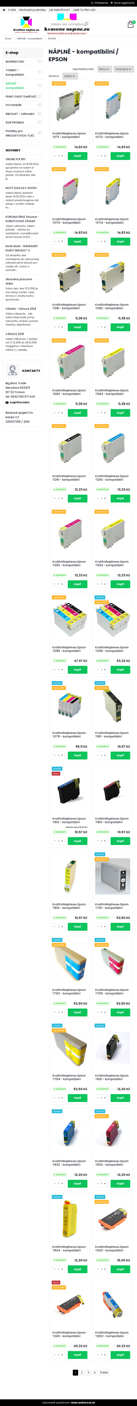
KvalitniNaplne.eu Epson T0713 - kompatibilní (69, 221)
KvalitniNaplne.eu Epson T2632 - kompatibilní (112, 1334)
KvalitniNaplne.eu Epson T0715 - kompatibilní (69, 734)
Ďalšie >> (104, 1373)
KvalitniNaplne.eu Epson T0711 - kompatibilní (69, 135)
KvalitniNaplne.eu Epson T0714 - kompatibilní (112, 221)
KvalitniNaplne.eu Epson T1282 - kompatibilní (112, 306)
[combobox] (104, 69)
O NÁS (12, 10)
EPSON (52, 38)
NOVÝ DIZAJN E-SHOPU (21, 188)
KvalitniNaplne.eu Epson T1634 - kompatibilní (69, 1248)
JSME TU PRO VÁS (84, 10)
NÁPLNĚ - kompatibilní (29, 38)
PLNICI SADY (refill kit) (21, 96)
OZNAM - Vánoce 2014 (21, 309)
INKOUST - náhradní (20, 114)
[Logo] (27, 24)
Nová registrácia (124, 3)
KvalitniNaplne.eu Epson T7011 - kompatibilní (112, 906)
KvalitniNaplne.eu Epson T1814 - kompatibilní (69, 906)
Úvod (8, 38)
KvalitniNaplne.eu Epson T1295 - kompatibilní (112, 649)
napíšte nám (19, 402)
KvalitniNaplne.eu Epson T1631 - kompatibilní (112, 1077)
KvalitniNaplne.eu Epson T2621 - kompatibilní (112, 1248)
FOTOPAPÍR (13, 105)
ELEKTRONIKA (15, 122)
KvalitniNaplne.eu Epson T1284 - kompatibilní (112, 392)
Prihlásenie (101, 3)
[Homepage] (4, 10)
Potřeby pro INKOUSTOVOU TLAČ (20, 133)
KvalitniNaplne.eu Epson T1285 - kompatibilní (69, 649)
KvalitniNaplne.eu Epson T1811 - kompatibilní (112, 734)
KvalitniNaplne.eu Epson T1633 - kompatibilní (112, 1163)
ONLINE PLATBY (16, 159)
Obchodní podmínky (32, 10)
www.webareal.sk (83, 1402)
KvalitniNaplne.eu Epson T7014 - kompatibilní (69, 1077)
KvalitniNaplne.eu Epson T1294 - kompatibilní (112, 563)
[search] (86, 25)
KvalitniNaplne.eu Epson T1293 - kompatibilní (69, 563)
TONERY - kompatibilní (15, 72)
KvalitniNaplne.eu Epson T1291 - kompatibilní (69, 478)
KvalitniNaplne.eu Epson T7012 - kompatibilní (69, 991)
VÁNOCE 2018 (15, 334)
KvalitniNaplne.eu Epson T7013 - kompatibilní (112, 991)
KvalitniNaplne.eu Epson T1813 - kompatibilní (112, 820)
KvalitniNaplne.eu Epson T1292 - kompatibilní (112, 478)
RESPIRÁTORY (15, 62)
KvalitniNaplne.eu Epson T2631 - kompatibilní (69, 1334)
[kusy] (58, 156)
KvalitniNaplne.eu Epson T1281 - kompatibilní (69, 306)
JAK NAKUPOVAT (59, 10)
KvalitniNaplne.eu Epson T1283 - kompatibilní (69, 392)
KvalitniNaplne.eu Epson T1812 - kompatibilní (69, 820)
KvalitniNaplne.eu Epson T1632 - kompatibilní (69, 1163)
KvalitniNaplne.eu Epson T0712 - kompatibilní (112, 135)
